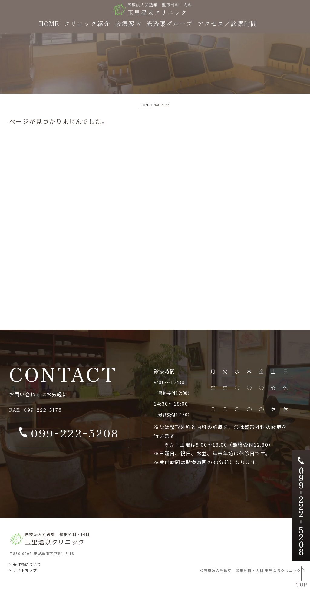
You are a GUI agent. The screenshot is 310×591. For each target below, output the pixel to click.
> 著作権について (25, 564)
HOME (145, 105)
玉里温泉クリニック (160, 9)
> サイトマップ (23, 570)
